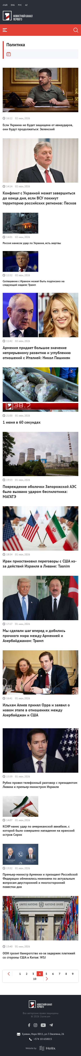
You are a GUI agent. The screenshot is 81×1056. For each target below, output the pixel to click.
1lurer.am (45, 1016)
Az (26, 5)
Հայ (5, 5)
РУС (20, 5)
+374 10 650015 (43, 1039)
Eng (13, 5)
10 (34, 979)
